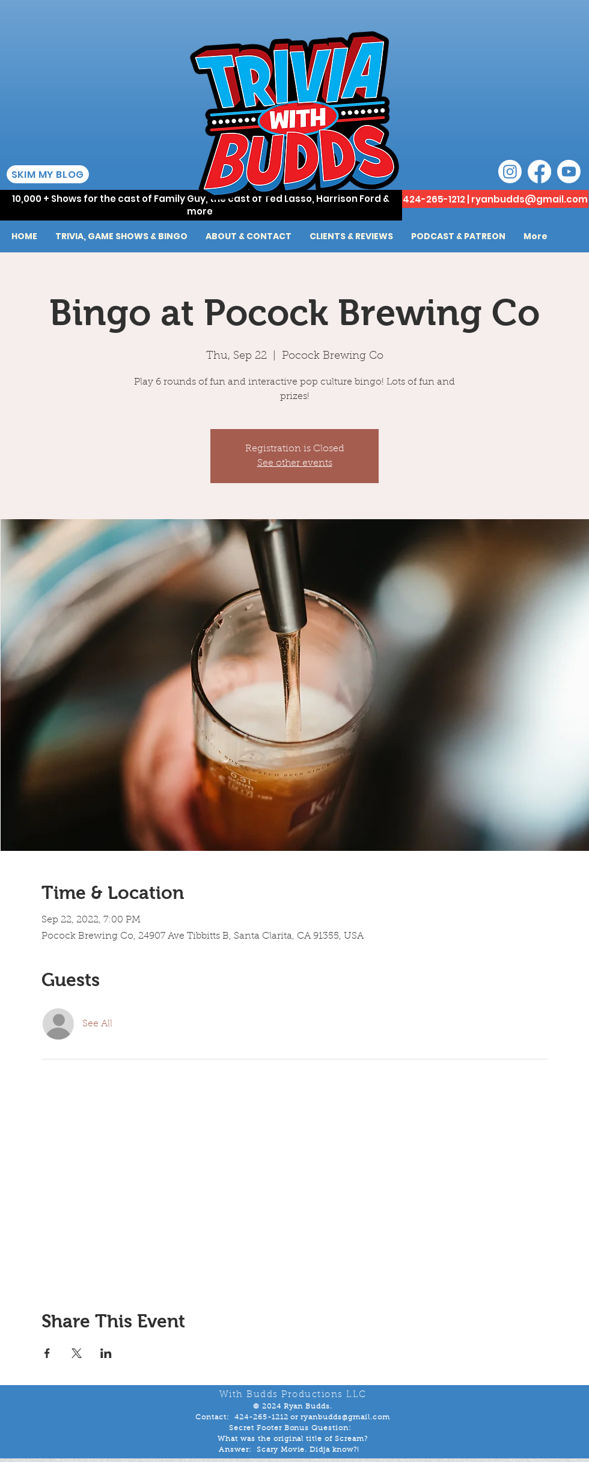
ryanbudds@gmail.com (529, 199)
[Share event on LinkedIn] (106, 1353)
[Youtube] (569, 171)
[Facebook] (539, 171)
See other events (294, 463)
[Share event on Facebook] (47, 1353)
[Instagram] (510, 171)
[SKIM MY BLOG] (48, 174)
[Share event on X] (76, 1353)
